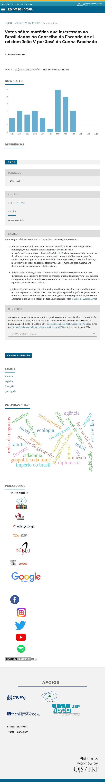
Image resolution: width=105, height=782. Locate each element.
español (9, 381)
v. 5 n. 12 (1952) (32, 23)
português (10, 391)
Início (8, 23)
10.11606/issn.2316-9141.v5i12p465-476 (66, 323)
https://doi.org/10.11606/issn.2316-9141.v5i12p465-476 (40, 69)
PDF (12, 162)
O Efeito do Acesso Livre (83, 298)
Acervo (18, 23)
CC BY (60, 252)
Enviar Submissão (18, 355)
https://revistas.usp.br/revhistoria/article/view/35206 (39, 327)
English (9, 376)
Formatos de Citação (23, 333)
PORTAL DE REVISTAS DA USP (17, 4)
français (9, 386)
